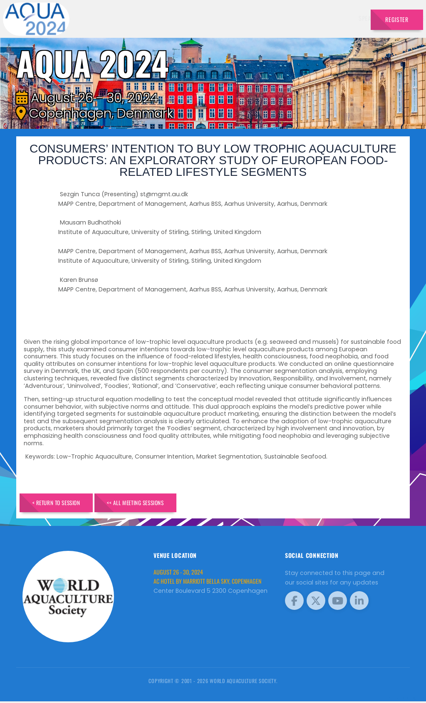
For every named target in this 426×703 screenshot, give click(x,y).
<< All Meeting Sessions (152, 503)
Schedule (242, 18)
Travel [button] (345, 18)
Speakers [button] (162, 18)
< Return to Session (62, 503)
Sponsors (277, 18)
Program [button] (311, 18)
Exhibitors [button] (202, 18)
